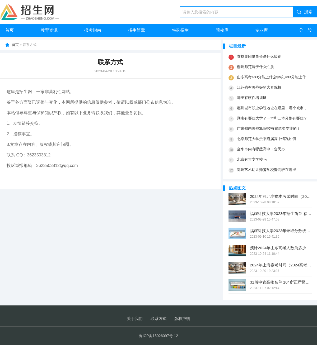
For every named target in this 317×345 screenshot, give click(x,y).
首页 (9, 30)
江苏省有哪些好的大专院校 (259, 87)
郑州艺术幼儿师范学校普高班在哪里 (266, 169)
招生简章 (136, 30)
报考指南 (92, 30)
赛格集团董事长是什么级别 (259, 56)
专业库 (261, 30)
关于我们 (135, 318)
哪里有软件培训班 (252, 97)
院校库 (222, 30)
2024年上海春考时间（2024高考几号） (281, 265)
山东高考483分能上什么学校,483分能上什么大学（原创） (274, 77)
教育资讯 (49, 30)
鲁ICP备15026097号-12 (158, 336)
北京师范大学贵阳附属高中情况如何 (266, 139)
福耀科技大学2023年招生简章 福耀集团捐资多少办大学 (281, 213)
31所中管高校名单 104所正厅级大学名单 (281, 282)
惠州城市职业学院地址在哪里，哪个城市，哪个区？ (274, 108)
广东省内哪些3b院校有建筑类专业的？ (268, 128)
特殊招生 (180, 30)
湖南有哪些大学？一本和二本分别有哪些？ (272, 118)
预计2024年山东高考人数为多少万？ (281, 248)
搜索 (308, 11)
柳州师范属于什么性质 (255, 67)
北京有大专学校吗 (252, 159)
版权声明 (182, 318)
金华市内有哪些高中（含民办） (263, 149)
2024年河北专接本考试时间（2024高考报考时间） (281, 196)
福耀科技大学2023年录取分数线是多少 (281, 230)
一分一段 (303, 30)
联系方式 (158, 318)
